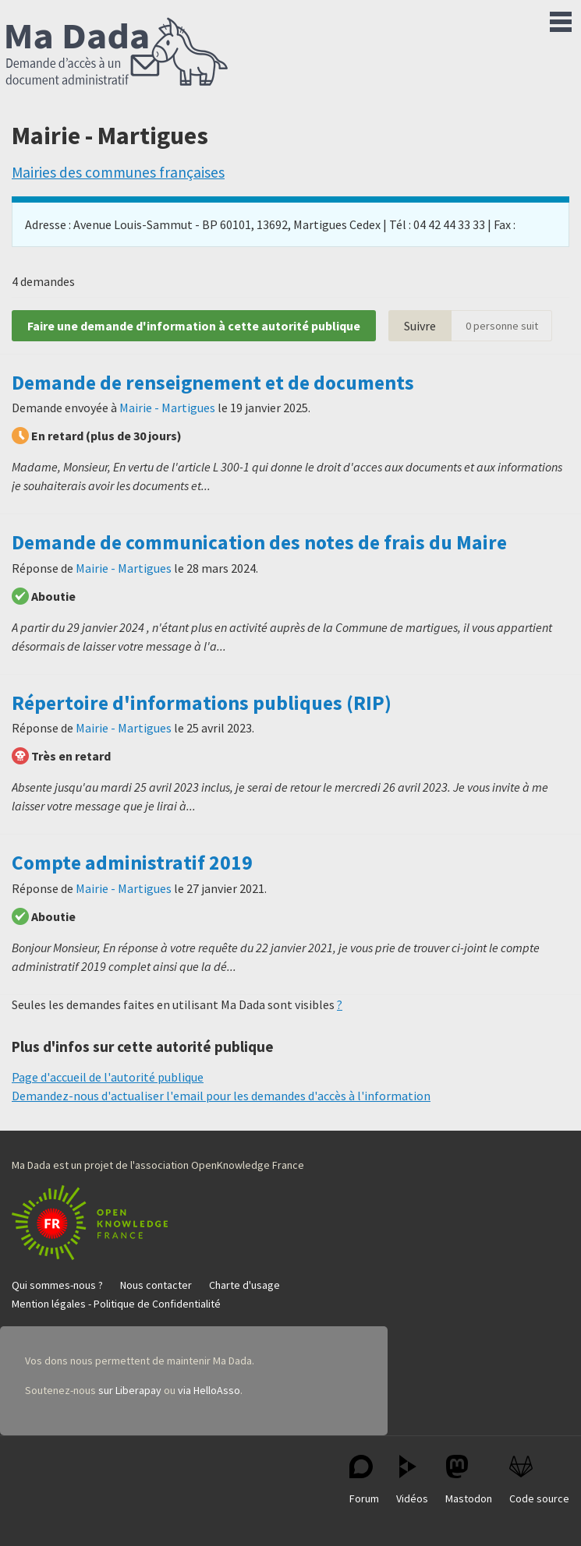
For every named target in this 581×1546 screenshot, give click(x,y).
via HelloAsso (209, 1390)
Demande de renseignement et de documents (213, 382)
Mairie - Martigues (167, 407)
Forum (364, 1480)
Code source (539, 1480)
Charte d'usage (244, 1285)
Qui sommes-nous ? (57, 1285)
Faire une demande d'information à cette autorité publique (193, 326)
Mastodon (468, 1480)
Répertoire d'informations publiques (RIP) (201, 702)
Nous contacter (156, 1285)
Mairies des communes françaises (118, 172)
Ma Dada (117, 53)
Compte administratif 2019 (132, 862)
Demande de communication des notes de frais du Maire (259, 542)
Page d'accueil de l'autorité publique (108, 1077)
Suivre (420, 326)
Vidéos (412, 1480)
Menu (561, 19)
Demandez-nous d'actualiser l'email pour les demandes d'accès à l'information (221, 1095)
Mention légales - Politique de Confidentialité (116, 1304)
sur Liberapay (129, 1390)
